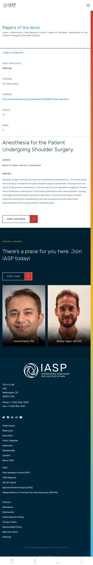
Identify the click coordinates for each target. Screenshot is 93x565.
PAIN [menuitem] (4, 468)
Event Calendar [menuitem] (10, 441)
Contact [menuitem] (6, 502)
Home (11, 561)
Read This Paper (16, 219)
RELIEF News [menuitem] (9, 483)
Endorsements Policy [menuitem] (13, 517)
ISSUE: (5, 125)
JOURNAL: (7, 79)
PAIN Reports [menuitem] (9, 478)
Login (81, 561)
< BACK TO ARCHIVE (12, 52)
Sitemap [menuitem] (6, 537)
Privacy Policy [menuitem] (9, 522)
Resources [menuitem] (7, 431)
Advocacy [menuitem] (7, 445)
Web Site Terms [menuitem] (10, 532)
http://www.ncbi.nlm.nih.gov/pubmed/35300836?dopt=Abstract (35, 99)
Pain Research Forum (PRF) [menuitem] (16, 473)
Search (58, 561)
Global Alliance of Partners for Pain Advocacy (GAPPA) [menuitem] (30, 492)
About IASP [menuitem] (8, 460)
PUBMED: (7, 94)
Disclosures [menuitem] (8, 512)
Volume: (6, 110)
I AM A (35, 561)
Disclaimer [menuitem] (7, 507)
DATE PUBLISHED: (12, 63)
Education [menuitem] (7, 436)
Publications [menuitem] (8, 426)
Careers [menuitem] (6, 455)
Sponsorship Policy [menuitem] (12, 527)
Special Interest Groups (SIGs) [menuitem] (17, 487)
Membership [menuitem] (8, 450)
